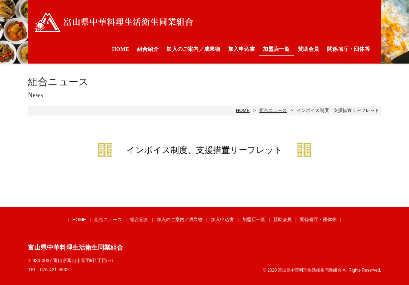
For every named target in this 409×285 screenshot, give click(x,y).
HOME (120, 49)
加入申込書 (241, 49)
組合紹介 (148, 49)
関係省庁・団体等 (348, 49)
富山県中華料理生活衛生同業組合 (114, 22)
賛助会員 (308, 49)
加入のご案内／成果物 (193, 49)
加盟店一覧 (276, 49)
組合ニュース (273, 110)
